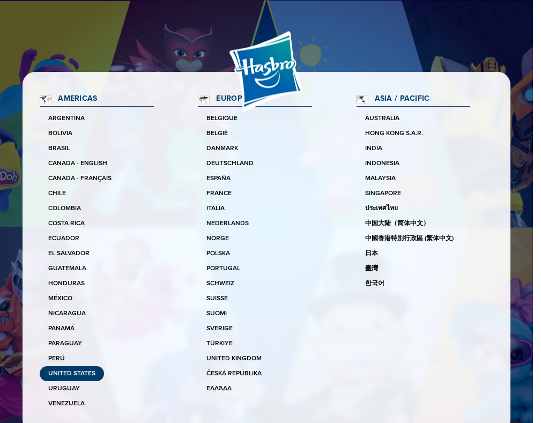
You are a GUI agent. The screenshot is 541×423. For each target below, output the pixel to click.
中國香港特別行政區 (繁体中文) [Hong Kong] (409, 238)
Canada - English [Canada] (77, 163)
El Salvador (69, 253)
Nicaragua (67, 313)
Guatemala (67, 268)
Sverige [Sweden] (219, 328)
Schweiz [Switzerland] (220, 283)
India (373, 148)
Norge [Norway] (217, 238)
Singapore (383, 193)
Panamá (61, 328)
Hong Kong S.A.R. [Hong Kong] (394, 133)
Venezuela (66, 403)
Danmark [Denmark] (222, 148)
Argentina (66, 118)
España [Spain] (218, 178)
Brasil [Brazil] (59, 148)
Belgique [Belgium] (222, 118)
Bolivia (60, 133)
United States (71, 373)
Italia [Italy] (215, 208)
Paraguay (65, 343)
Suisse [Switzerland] (217, 298)
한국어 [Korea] (374, 283)
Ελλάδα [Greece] (219, 388)
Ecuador (63, 238)
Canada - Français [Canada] (80, 178)
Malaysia (380, 178)
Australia (382, 118)
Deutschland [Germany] (230, 163)
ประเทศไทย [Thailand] (381, 208)
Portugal (223, 268)
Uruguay (64, 388)
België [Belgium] (217, 133)
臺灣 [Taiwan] (371, 268)
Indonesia (382, 163)
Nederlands (227, 223)
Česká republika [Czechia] (234, 373)
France (219, 193)
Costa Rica (66, 223)
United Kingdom (234, 358)
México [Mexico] (60, 298)
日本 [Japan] (371, 253)
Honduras (66, 283)
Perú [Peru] (56, 358)
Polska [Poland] (218, 253)
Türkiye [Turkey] (219, 343)
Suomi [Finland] (216, 313)
